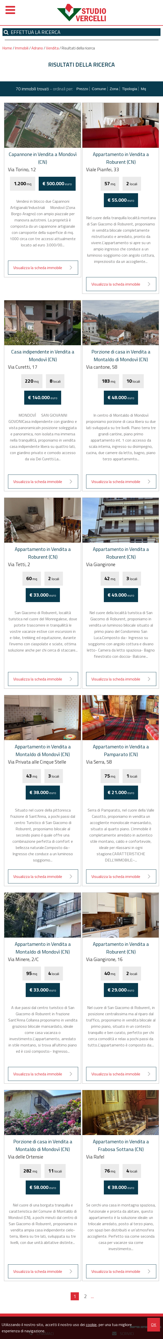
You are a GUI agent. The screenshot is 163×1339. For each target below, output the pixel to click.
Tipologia (129, 89)
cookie (91, 1325)
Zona (114, 89)
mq (143, 89)
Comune (99, 89)
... (92, 1296)
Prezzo (82, 89)
